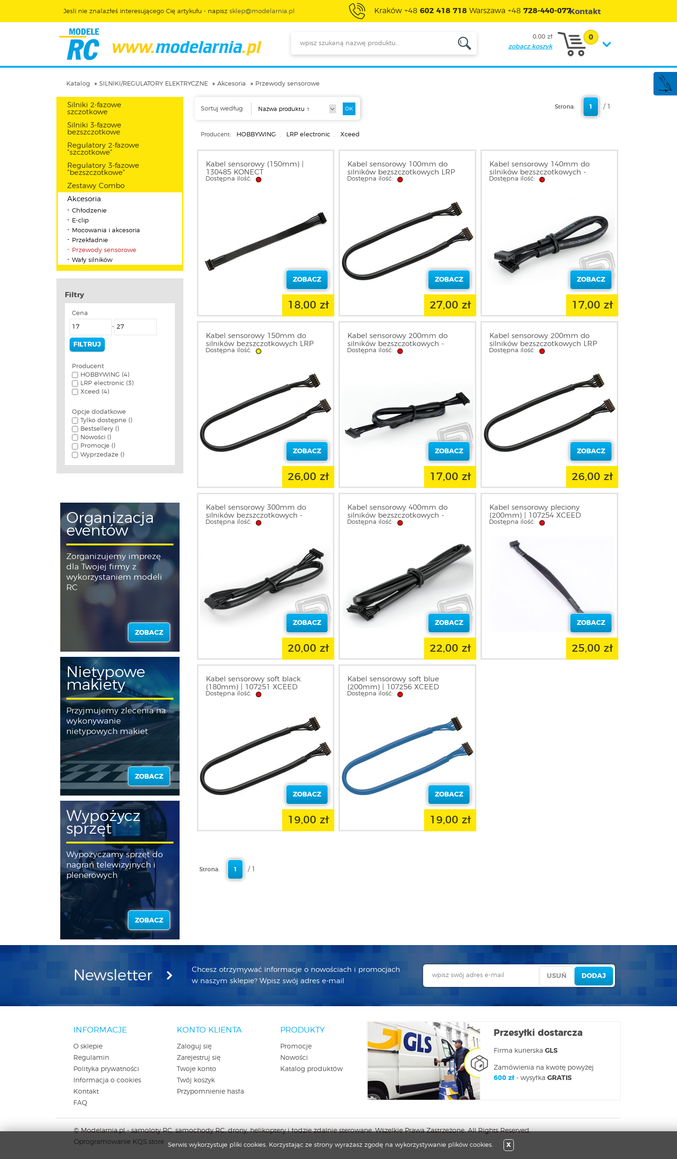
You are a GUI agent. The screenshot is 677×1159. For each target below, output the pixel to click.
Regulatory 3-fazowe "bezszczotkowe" (103, 169)
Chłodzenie (89, 211)
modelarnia (160, 44)
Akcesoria (231, 84)
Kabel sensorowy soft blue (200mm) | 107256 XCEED (393, 683)
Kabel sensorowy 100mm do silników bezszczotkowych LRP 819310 (401, 172)
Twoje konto (196, 1069)
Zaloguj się (194, 1046)
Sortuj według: (222, 109)
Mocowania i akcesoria (106, 231)
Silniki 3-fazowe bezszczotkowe (94, 129)
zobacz (149, 633)
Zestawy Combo (96, 185)
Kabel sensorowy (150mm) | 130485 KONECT (255, 168)
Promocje (296, 1046)
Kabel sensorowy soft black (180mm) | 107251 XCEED (253, 683)
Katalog (78, 84)
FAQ (80, 1103)
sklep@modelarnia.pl (262, 11)
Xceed (350, 135)
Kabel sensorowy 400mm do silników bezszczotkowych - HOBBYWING (397, 515)
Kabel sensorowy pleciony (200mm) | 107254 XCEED (535, 511)
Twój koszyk (196, 1080)
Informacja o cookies (107, 1080)
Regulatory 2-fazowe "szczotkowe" (103, 149)
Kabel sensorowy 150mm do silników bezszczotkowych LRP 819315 (260, 343)
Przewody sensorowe (287, 84)
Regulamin (91, 1058)
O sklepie (87, 1046)
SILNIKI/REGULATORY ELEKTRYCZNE (153, 84)
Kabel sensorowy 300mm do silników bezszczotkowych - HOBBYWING (256, 515)
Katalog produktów (311, 1069)
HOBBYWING (256, 135)
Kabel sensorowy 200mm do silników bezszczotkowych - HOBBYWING (397, 343)
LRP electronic (308, 135)
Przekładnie (90, 240)
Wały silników (92, 260)
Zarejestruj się (198, 1058)
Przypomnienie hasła (210, 1091)
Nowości (294, 1058)
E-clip (80, 221)
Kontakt (86, 1091)
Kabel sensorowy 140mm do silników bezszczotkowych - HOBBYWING (539, 172)
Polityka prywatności (106, 1069)
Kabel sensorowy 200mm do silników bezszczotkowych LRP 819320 (543, 343)
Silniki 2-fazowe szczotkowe (94, 109)
